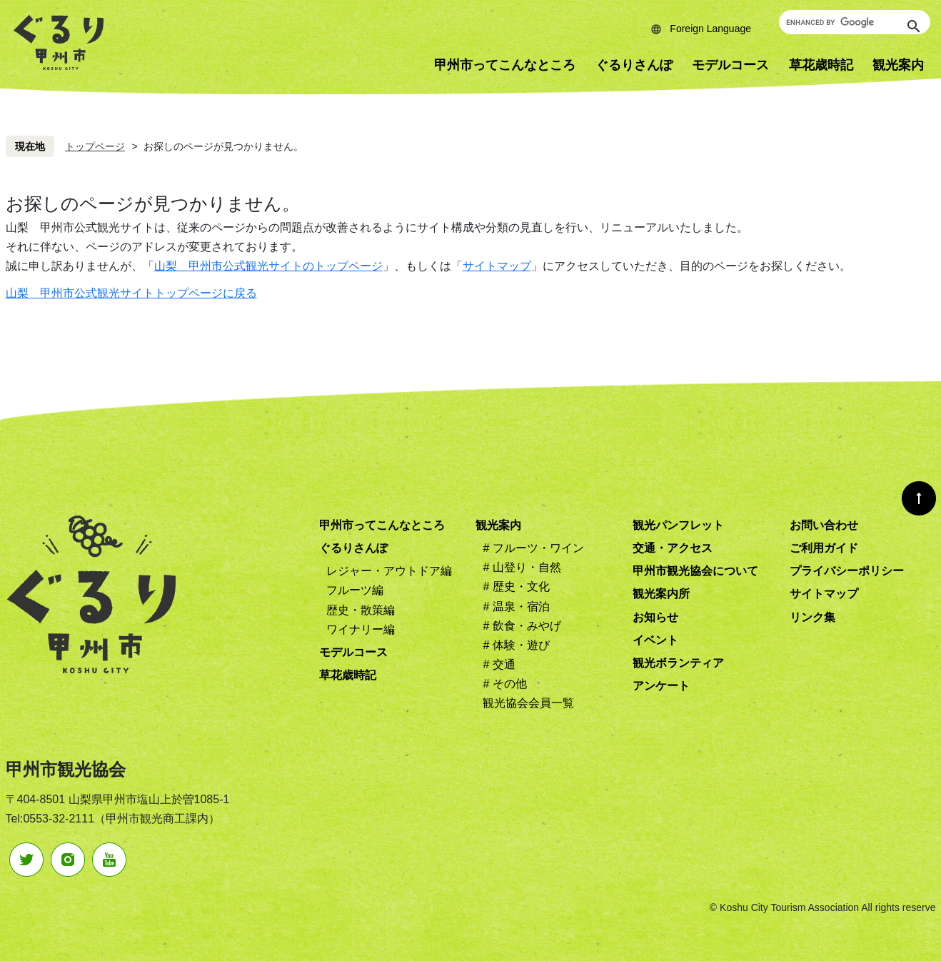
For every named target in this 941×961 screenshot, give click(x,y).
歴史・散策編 (360, 610)
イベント (655, 640)
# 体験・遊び (516, 645)
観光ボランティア (678, 663)
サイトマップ (497, 266)
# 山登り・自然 (521, 567)
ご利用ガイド (824, 548)
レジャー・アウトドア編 (389, 571)
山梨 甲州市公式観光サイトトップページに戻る (131, 293)
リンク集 (812, 617)
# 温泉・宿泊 (516, 606)
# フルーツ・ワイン (533, 548)
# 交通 (499, 664)
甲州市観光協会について (695, 571)
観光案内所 (661, 594)
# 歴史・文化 (516, 586)
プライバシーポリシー (847, 571)
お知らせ (655, 617)
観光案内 (498, 525)
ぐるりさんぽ (634, 65)
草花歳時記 (821, 65)
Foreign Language (710, 28)
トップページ (95, 146)
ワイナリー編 (360, 629)
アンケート (661, 686)
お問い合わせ (824, 525)
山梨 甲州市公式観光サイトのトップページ (268, 266)
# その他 (504, 684)
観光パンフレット (678, 525)
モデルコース (730, 65)
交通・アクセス (673, 548)
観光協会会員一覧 (528, 703)
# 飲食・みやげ (521, 626)
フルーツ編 (354, 590)
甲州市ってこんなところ (504, 65)
